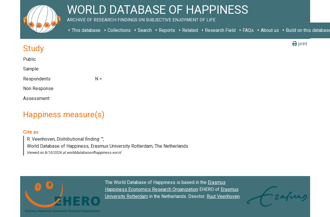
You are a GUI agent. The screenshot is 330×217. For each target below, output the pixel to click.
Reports (167, 30)
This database (86, 30)
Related (190, 30)
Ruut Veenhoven (223, 196)
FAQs (248, 30)
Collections (119, 30)
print (299, 43)
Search (145, 30)
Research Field (220, 30)
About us (270, 30)
